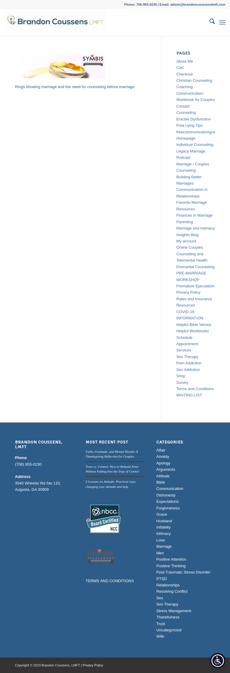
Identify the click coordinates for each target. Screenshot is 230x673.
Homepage (186, 138)
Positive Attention (171, 559)
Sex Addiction (188, 369)
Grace (161, 514)
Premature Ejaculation (195, 286)
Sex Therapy (187, 356)
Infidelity (163, 527)
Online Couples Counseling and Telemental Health (192, 253)
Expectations (167, 501)
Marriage (164, 546)
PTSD (161, 579)
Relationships (168, 585)
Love (160, 540)
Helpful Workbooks (192, 331)
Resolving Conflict (171, 591)
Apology (163, 463)
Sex (159, 598)
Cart (180, 67)
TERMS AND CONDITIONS (110, 581)
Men (160, 553)
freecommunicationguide (197, 132)
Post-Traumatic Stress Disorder (183, 572)
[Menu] (222, 22)
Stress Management (173, 611)
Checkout (184, 74)
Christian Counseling (194, 80)
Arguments (165, 469)
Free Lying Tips (189, 125)
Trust (160, 623)
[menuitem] (209, 22)
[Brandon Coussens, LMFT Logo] (55, 22)
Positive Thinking (171, 566)
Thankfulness (167, 617)
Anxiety (162, 456)
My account (186, 241)
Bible (160, 482)
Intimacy (163, 533)
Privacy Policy (188, 292)
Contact (183, 106)
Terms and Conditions (195, 389)
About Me (184, 61)
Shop (180, 376)
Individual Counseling (195, 144)
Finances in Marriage (194, 215)
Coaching (184, 86)
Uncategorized (168, 630)
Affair (160, 450)
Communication (169, 488)
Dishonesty (165, 495)
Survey (182, 382)
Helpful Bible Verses (193, 324)
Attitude (163, 476)
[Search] (209, 22)
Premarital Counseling (195, 267)
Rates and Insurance (194, 299)
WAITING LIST (189, 395)
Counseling (186, 112)
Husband (164, 521)
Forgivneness (168, 508)
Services (183, 350)
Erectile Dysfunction (193, 119)
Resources (185, 305)
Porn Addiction (189, 363)
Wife (160, 636)
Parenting (184, 222)
